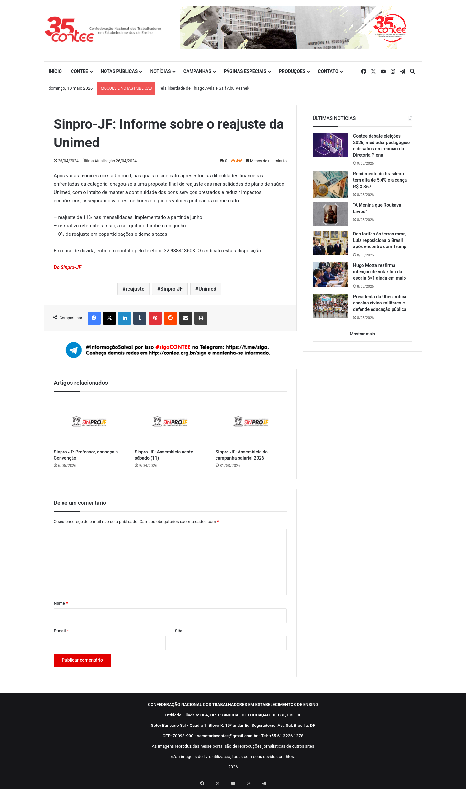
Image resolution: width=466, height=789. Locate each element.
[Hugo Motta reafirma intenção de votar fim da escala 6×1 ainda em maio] (330, 274)
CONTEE (79, 71)
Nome (61, 603)
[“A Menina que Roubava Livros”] (330, 214)
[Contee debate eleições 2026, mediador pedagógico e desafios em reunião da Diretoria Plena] (330, 145)
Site (178, 630)
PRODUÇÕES (292, 71)
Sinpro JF (172, 289)
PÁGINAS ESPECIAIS (245, 71)
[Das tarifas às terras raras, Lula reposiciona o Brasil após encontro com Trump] (330, 243)
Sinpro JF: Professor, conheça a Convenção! (86, 455)
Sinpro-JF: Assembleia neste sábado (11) (164, 455)
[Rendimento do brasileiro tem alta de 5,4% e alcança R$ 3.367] (330, 184)
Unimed (207, 289)
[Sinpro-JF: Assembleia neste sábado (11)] (170, 422)
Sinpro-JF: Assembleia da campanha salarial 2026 (242, 455)
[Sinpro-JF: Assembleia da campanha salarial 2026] (251, 422)
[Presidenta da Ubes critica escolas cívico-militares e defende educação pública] (330, 306)
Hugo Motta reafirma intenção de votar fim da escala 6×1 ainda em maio (379, 271)
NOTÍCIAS (160, 71)
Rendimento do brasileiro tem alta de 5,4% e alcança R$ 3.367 (380, 180)
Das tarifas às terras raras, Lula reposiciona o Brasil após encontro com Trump (379, 240)
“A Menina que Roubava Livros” (377, 208)
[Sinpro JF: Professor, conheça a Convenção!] (89, 422)
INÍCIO (55, 71)
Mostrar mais (362, 333)
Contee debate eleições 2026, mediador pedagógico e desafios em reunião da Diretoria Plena (381, 145)
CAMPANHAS (197, 71)
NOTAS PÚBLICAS (119, 71)
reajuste (135, 289)
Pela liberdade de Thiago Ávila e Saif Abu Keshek (203, 88)
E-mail (61, 630)
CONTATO (328, 71)
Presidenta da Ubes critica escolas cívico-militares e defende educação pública (379, 303)
